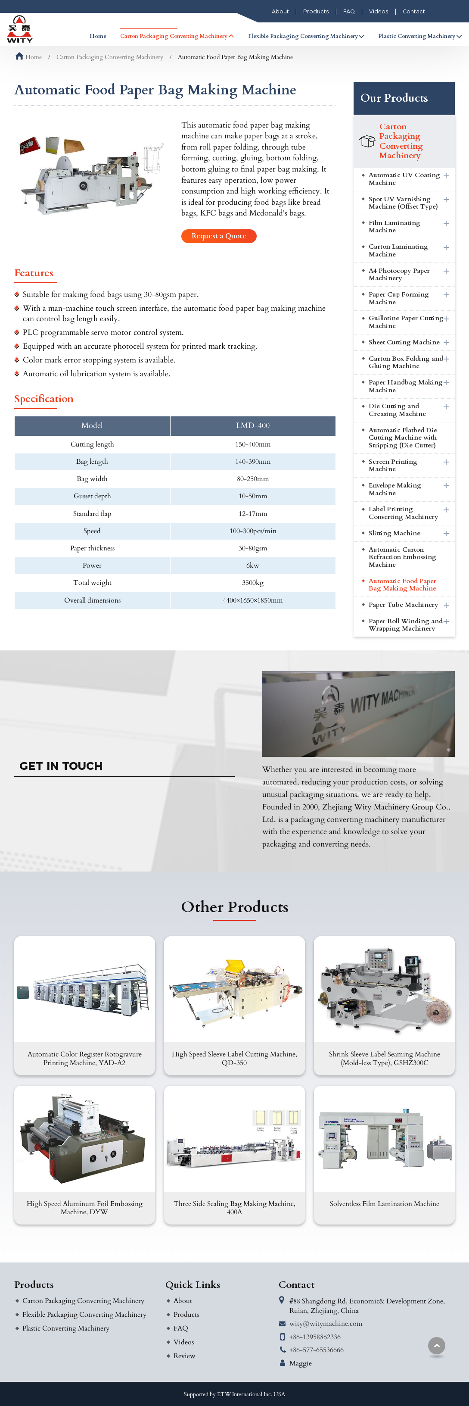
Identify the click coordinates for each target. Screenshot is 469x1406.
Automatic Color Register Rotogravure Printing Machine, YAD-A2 (85, 1058)
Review (185, 1356)
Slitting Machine (394, 533)
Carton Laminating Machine (398, 250)
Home (98, 36)
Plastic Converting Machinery (65, 1328)
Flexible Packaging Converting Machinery (84, 1314)
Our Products (394, 98)
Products (316, 12)
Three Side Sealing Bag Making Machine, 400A (234, 1208)
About (280, 12)
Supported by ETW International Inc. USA (234, 1394)
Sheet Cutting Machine (404, 342)
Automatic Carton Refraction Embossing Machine (402, 557)
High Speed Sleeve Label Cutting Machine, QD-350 (234, 1058)
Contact (414, 12)
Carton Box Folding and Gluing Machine (406, 362)
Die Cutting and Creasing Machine (397, 410)
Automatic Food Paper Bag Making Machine (402, 585)
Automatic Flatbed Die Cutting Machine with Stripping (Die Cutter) (403, 438)
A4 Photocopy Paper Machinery (399, 274)
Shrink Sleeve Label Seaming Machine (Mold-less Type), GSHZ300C (384, 1058)
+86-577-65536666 (316, 1350)
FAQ (349, 12)
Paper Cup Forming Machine (399, 298)
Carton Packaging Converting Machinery (109, 57)
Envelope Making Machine (395, 489)
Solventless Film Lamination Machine (384, 1204)
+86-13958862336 (315, 1337)
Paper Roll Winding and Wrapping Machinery (406, 625)
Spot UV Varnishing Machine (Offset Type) (403, 203)
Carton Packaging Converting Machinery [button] (173, 36)
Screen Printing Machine (393, 465)
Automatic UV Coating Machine (404, 179)
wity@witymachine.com (326, 1323)
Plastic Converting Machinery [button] (416, 36)
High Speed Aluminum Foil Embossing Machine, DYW (85, 1208)
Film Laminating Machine (394, 227)
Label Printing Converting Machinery (403, 513)
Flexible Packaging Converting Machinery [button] (303, 36)
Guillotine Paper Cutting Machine (406, 322)
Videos (378, 12)
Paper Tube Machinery (403, 604)
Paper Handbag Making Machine (406, 386)
